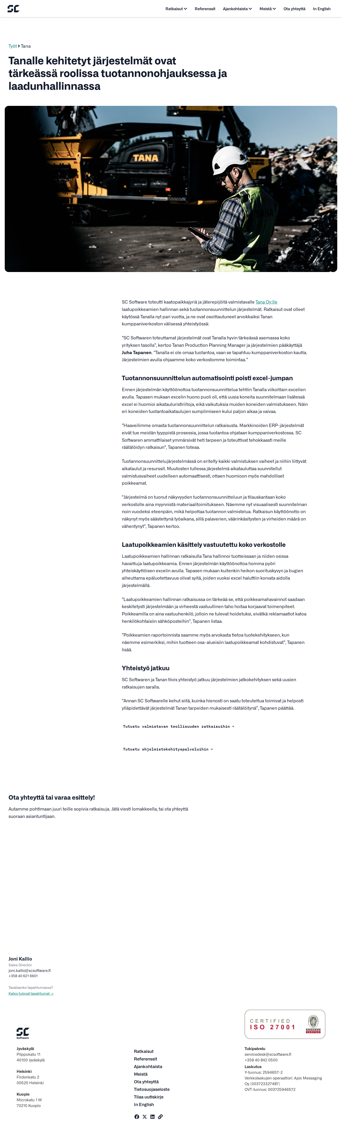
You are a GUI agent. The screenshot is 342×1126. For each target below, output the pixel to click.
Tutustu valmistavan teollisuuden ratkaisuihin (176, 726)
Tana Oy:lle (266, 301)
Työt (13, 45)
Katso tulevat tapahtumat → (31, 993)
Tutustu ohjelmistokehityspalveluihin (166, 748)
